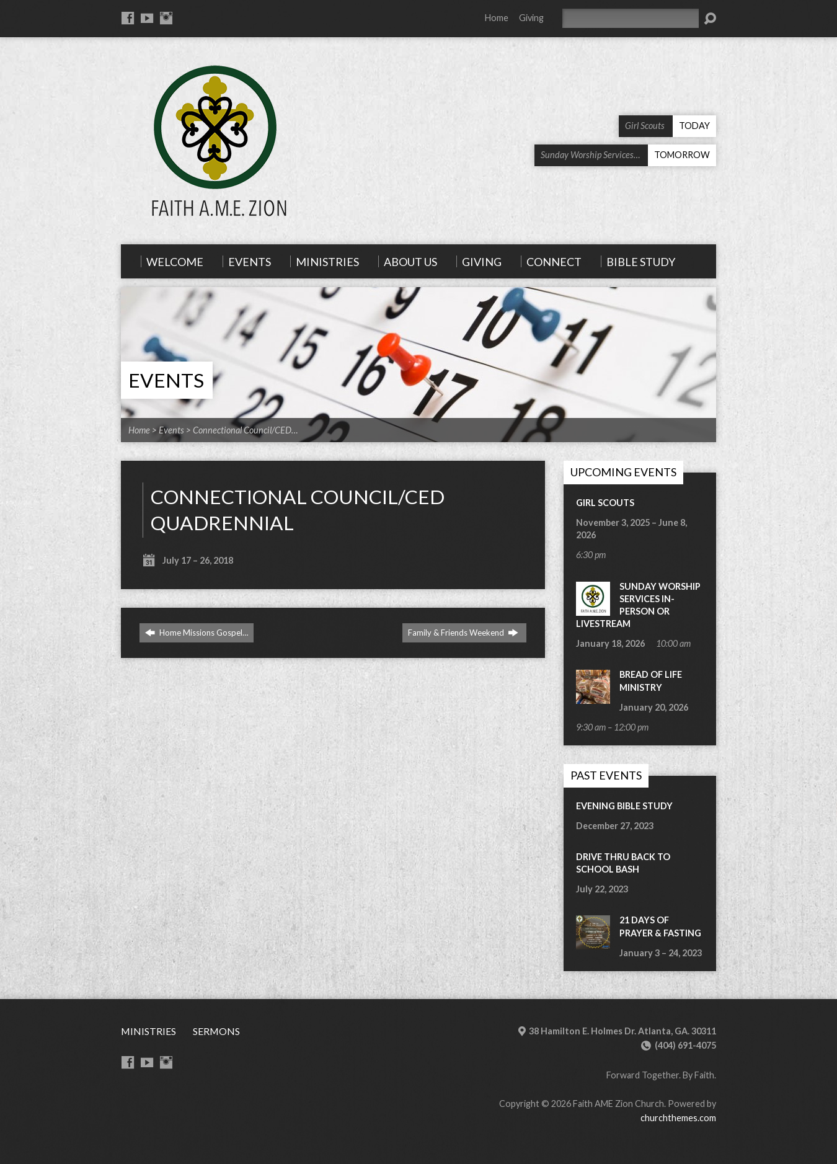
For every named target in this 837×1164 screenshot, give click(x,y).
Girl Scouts (605, 502)
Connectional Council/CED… (245, 430)
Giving (531, 17)
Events (166, 380)
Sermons (216, 1031)
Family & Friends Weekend (463, 633)
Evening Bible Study (624, 806)
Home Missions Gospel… (196, 633)
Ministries (148, 1031)
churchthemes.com (678, 1118)
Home (496, 17)
